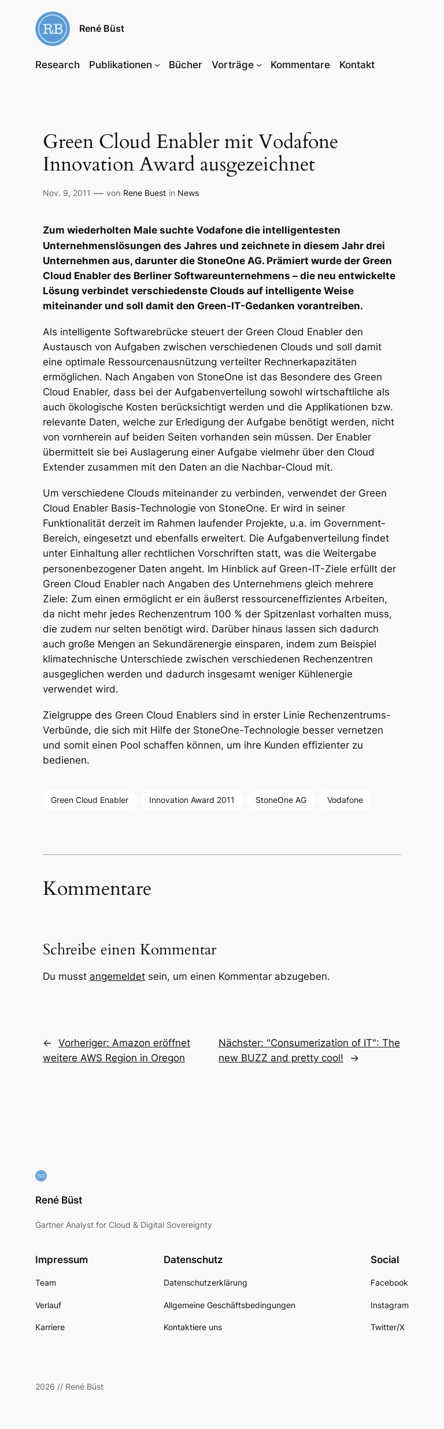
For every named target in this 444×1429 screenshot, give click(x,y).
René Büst (101, 28)
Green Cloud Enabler (89, 800)
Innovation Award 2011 (192, 800)
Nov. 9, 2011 (67, 193)
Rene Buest (144, 193)
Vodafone (345, 800)
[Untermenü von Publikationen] (157, 65)
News (188, 193)
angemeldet (117, 976)
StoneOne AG (281, 800)
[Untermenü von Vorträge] (259, 65)
